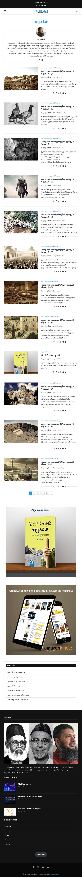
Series (7, 840)
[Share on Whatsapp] (60, 93)
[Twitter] (39, 5)
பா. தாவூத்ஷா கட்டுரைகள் (18, 695)
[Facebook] (36, 5)
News (7, 836)
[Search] (73, 11)
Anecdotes (8, 827)
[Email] (45, 5)
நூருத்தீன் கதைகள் (15, 686)
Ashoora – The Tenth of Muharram (31, 797)
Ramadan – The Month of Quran (30, 810)
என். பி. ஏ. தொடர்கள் (16, 677)
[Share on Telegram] (63, 93)
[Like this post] (53, 93)
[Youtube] (42, 5)
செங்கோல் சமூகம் (50, 356)
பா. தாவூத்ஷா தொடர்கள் (18, 700)
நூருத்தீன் (41, 39)
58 (47, 493)
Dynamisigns (55, 875)
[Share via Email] (65, 93)
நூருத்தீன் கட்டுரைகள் (16, 682)
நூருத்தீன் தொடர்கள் (16, 691)
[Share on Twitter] (58, 93)
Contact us (41, 855)
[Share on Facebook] (56, 93)
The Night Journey (25, 785)
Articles (7, 831)
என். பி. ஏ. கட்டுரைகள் (16, 673)
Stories (7, 845)
